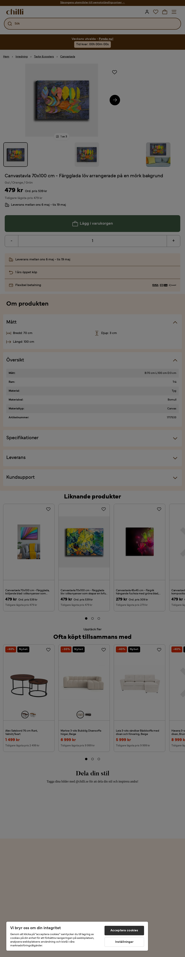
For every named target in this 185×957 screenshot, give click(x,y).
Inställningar (124, 942)
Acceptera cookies (124, 930)
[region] (77, 936)
